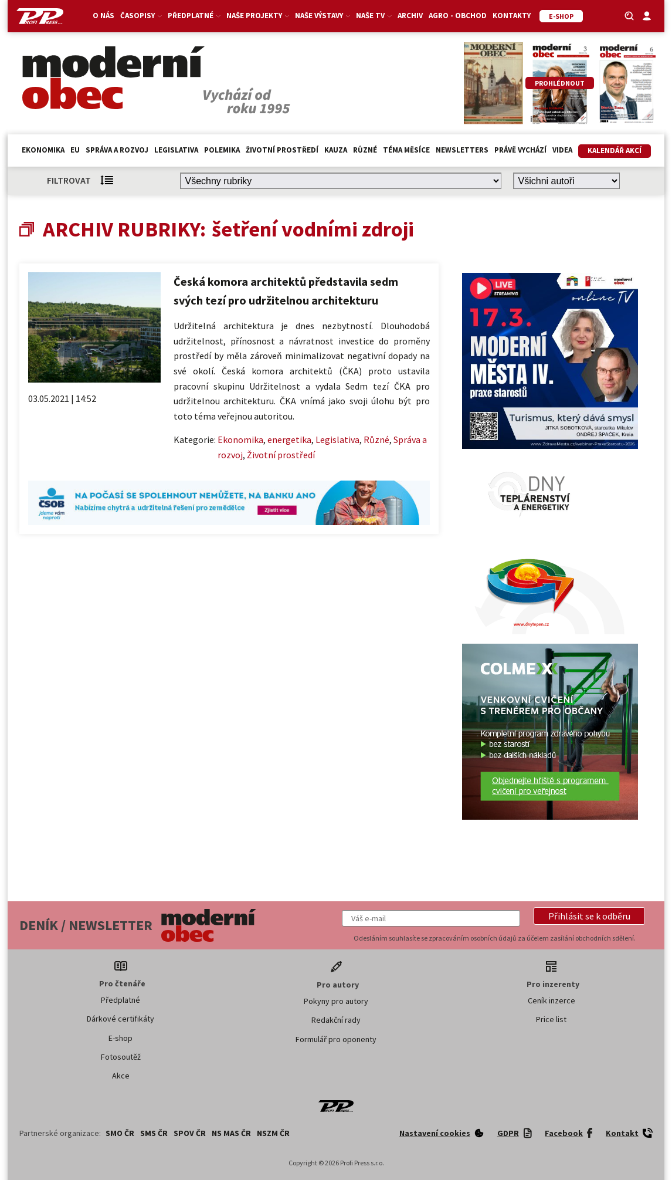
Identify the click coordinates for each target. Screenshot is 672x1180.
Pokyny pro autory (336, 1001)
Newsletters (462, 150)
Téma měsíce (406, 150)
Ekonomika (43, 150)
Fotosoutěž (121, 1056)
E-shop (120, 1038)
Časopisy (141, 16)
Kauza (335, 150)
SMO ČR (120, 1133)
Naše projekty (257, 16)
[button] (589, 916)
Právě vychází (520, 150)
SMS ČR (154, 1133)
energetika (289, 439)
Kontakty (512, 16)
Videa (562, 150)
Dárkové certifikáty (120, 1018)
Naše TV (374, 16)
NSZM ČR (273, 1133)
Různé (365, 150)
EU (75, 150)
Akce (121, 1075)
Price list (551, 1019)
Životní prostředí (282, 150)
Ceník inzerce (551, 1000)
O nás (103, 16)
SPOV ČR (190, 1133)
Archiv (410, 16)
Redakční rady (336, 1020)
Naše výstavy (322, 16)
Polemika (222, 150)
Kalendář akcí (615, 150)
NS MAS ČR (231, 1133)
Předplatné (194, 16)
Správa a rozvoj (117, 150)
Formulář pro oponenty (336, 1039)
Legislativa (176, 150)
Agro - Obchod (458, 16)
